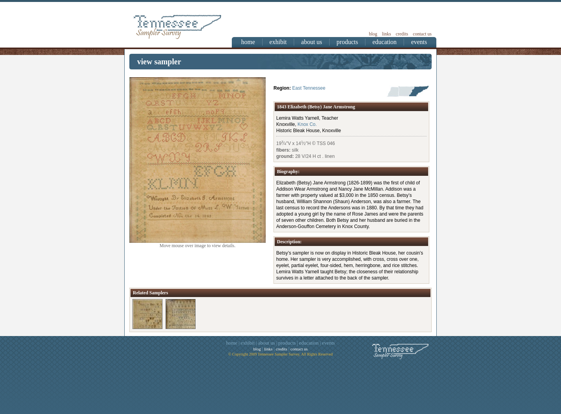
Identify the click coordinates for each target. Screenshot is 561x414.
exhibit (278, 42)
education (384, 42)
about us (311, 42)
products (347, 42)
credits (402, 34)
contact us (422, 34)
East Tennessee (308, 88)
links (386, 34)
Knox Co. (307, 124)
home (248, 42)
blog (373, 34)
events (419, 42)
